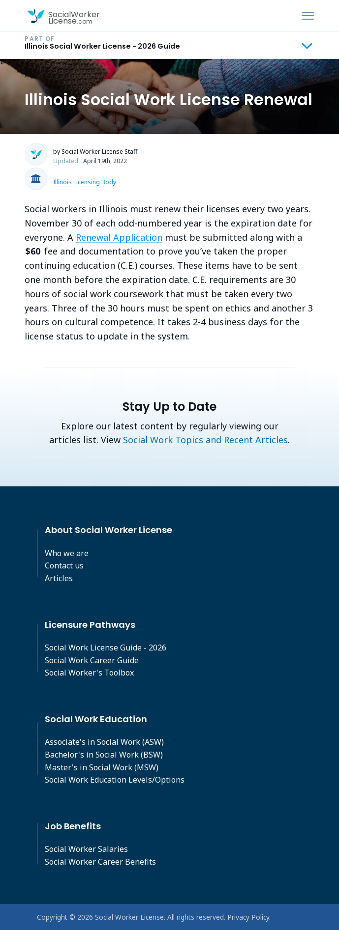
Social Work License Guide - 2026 (105, 647)
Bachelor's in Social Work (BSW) (104, 754)
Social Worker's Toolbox (89, 672)
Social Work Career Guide (92, 660)
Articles (59, 578)
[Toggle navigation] (307, 15)
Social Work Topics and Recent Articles (205, 440)
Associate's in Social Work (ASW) (104, 741)
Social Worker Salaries (86, 849)
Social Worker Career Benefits (100, 861)
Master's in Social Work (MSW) (101, 767)
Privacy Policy (248, 917)
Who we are (67, 553)
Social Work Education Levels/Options (115, 779)
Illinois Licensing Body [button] (84, 182)
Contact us (64, 565)
